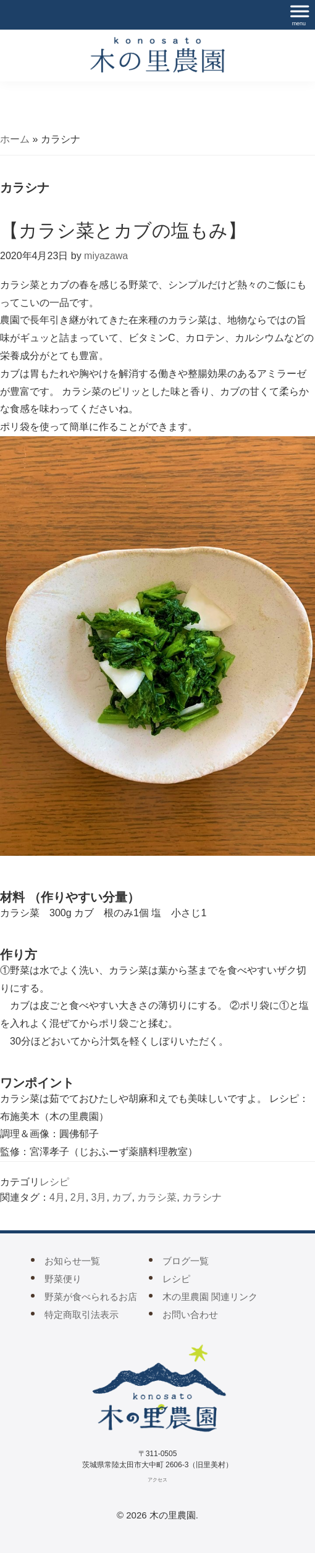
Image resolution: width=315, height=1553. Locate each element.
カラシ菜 (157, 1197)
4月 (57, 1197)
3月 (99, 1197)
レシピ (54, 1182)
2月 (78, 1197)
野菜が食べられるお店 (90, 1296)
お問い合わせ (190, 1314)
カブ (122, 1197)
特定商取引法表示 (81, 1314)
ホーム (15, 139)
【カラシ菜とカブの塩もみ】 (123, 230)
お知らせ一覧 (72, 1261)
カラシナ (202, 1197)
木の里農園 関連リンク (210, 1296)
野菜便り (63, 1278)
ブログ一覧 (185, 1261)
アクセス (157, 1480)
